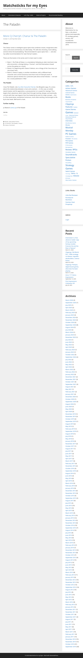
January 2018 (69, 441)
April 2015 (68, 510)
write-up (13, 108)
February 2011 (70, 634)
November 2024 (70, 320)
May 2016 (68, 478)
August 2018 (69, 434)
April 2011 (68, 629)
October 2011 (69, 614)
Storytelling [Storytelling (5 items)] (68, 162)
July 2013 (68, 562)
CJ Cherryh (8, 123)
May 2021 (68, 389)
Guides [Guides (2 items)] (66, 115)
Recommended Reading (55, 15)
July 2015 (68, 503)
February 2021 (70, 392)
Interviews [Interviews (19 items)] (69, 121)
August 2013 (69, 560)
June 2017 (68, 454)
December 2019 (70, 414)
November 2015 (70, 493)
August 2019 (69, 424)
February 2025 (70, 312)
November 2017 (70, 444)
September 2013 (70, 557)
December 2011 (70, 609)
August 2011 (69, 619)
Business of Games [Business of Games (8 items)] (70, 99)
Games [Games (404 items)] (69, 112)
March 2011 (69, 632)
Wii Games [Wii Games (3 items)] (67, 178)
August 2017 (69, 449)
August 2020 (69, 404)
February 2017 (70, 463)
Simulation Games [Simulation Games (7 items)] (70, 152)
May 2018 (68, 439)
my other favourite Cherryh (27, 87)
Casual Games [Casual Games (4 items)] (68, 101)
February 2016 (70, 486)
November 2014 (70, 523)
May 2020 (68, 409)
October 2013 (69, 555)
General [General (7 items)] (76, 113)
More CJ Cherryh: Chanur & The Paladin (24, 36)
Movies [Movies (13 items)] (67, 125)
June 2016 (68, 476)
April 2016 (68, 481)
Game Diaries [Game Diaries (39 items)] (70, 109)
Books (6, 121)
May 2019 (68, 426)
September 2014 (70, 528)
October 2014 (69, 525)
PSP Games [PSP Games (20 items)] (69, 143)
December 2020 (70, 397)
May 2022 (68, 364)
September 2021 (70, 384)
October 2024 (69, 322)
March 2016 (69, 483)
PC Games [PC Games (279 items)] (70, 133)
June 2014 (68, 535)
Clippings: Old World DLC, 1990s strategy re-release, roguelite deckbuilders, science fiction (72, 256)
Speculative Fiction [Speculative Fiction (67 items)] (70, 158)
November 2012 (70, 582)
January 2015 (69, 518)
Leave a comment (10, 125)
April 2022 (68, 367)
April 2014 (68, 540)
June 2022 (68, 362)
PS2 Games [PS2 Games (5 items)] (74, 138)
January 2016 (69, 488)
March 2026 (69, 300)
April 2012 (68, 599)
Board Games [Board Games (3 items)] (73, 94)
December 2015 (70, 491)
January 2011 (69, 637)
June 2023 (68, 342)
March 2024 (69, 332)
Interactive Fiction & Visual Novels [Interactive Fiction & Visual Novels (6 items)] (70, 118)
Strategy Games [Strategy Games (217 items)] (69, 167)
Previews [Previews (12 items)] (68, 139)
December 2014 (70, 520)
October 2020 (69, 399)
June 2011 (68, 624)
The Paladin (14, 123)
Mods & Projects (41, 15)
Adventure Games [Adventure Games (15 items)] (71, 90)
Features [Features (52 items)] (69, 107)
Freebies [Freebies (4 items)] (75, 107)
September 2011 (70, 617)
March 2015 (69, 513)
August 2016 (69, 473)
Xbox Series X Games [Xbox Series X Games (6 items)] (71, 180)
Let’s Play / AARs (28, 15)
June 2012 (68, 595)
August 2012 (69, 590)
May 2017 (68, 456)
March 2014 (69, 543)
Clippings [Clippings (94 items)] (69, 104)
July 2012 (68, 592)
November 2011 (70, 612)
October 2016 (69, 468)
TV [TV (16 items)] (77, 173)
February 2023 (70, 350)
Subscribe (75, 70)
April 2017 (68, 458)
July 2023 (68, 340)
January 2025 (69, 315)
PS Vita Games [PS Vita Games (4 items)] (68, 145)
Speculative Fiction (14, 121)
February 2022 (70, 372)
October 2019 (69, 419)
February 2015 (70, 515)
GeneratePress (54, 655)
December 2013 (70, 550)
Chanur (20, 123)
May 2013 (68, 567)
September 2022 (70, 357)
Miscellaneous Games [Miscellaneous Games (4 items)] (70, 123)
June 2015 (68, 505)
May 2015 (68, 508)
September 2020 (70, 402)
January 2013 (69, 577)
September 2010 (70, 647)
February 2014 (70, 545)
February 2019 (70, 429)
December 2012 (70, 580)
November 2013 (70, 552)
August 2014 (69, 530)
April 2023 (68, 347)
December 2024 (70, 317)
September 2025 (70, 303)
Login (67, 220)
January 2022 (69, 374)
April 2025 (68, 307)
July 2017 (68, 451)
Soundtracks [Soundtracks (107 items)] (71, 154)
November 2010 (70, 642)
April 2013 (68, 570)
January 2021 (69, 394)
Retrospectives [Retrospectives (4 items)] (68, 147)
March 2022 (69, 369)
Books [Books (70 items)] (68, 97)
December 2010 (70, 639)
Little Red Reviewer (71, 195)
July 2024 (68, 330)
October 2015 (69, 496)
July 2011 (68, 622)
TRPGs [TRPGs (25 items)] (73, 173)
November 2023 (70, 337)
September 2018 (70, 431)
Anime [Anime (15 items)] (67, 95)
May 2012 (68, 597)
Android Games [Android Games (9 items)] (69, 92)
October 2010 (69, 644)
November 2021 (70, 379)
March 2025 (69, 310)
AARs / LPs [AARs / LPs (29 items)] (69, 86)
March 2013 (69, 572)
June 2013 (68, 565)
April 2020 (68, 411)
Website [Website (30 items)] (76, 176)
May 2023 (68, 345)
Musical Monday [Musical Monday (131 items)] (69, 129)
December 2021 (70, 377)
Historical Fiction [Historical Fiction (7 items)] (73, 115)
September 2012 (70, 587)
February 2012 (70, 604)
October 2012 (69, 585)
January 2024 (69, 335)
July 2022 (68, 359)
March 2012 (69, 602)
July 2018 (68, 436)
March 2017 (69, 461)
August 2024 (69, 327)
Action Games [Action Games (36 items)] (70, 88)
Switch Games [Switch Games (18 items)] (70, 171)
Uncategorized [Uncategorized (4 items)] (68, 176)
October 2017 (69, 446)
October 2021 (69, 382)
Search (67, 55)
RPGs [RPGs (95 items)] (75, 149)
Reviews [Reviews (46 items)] (68, 149)
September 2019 (70, 421)
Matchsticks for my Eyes (25, 5)
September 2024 (70, 325)
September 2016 (70, 471)
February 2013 (70, 575)
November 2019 (70, 416)
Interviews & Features (14, 15)
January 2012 (69, 607)
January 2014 (69, 548)
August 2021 (69, 387)
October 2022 (69, 355)
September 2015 (70, 498)
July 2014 (68, 533)
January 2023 (69, 352)
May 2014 (68, 538)
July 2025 (68, 305)
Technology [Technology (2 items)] (67, 173)
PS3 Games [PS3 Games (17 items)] (69, 141)
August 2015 (69, 500)
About (3, 15)
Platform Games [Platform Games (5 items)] (69, 136)
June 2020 (68, 406)
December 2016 (70, 466)
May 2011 (68, 627)
